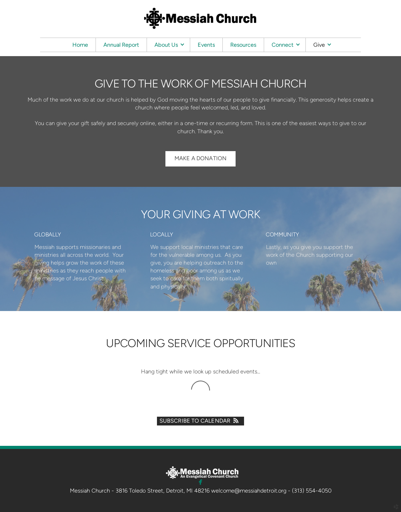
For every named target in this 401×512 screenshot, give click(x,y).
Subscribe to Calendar (200, 420)
